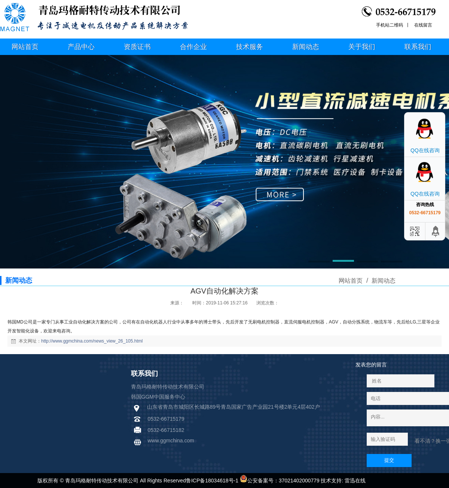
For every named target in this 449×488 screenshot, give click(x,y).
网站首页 (351, 280)
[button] (319, 262)
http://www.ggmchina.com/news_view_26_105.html (92, 341)
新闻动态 (382, 280)
